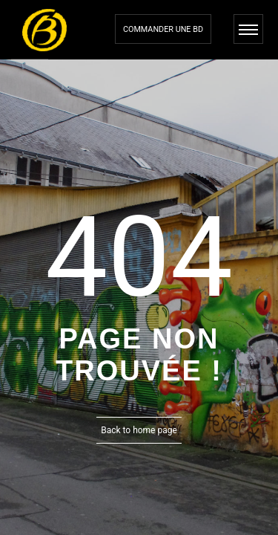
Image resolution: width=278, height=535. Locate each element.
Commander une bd (163, 29)
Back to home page (139, 430)
